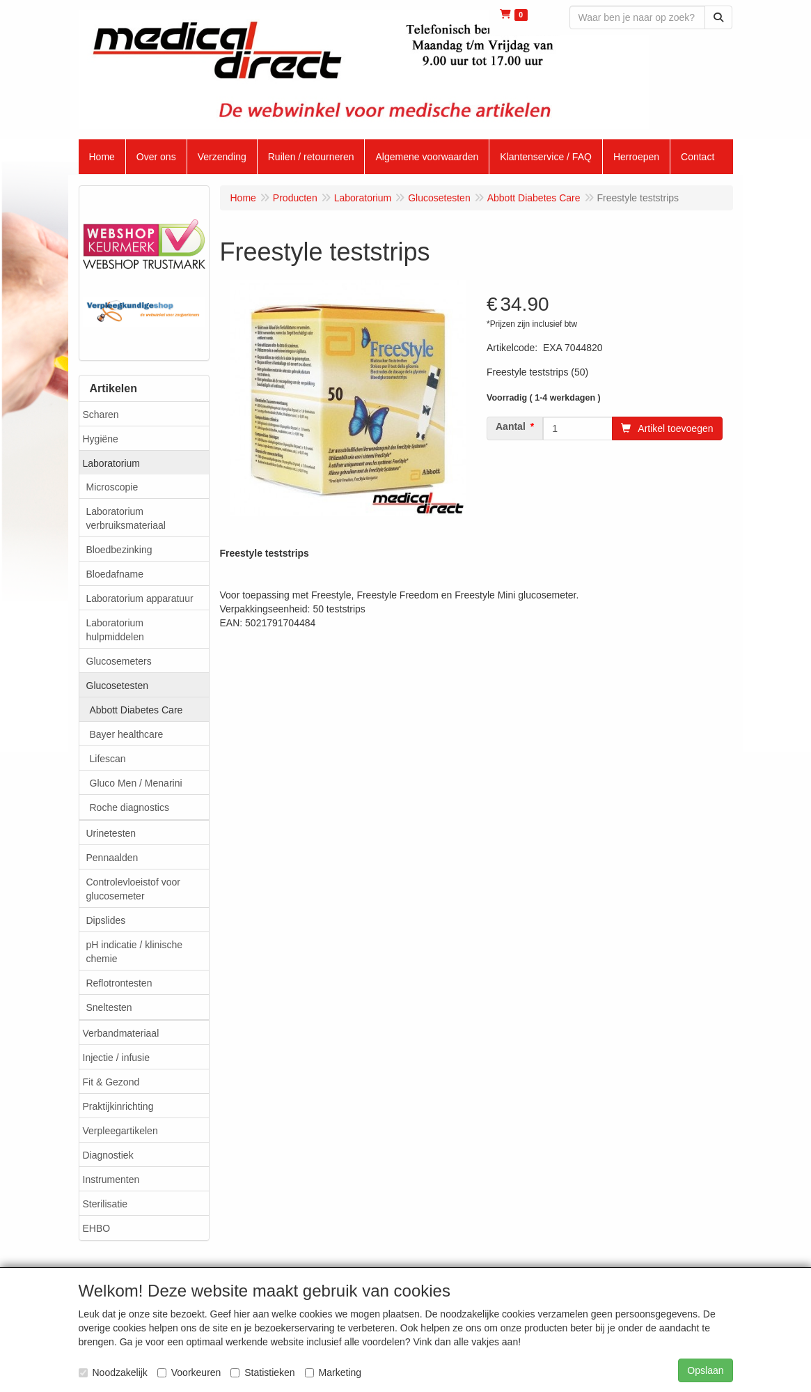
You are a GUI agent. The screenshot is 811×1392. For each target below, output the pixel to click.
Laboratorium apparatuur (140, 598)
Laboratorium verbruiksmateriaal (126, 518)
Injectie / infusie (116, 1057)
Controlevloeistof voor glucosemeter (133, 889)
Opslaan (705, 1370)
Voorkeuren (189, 1372)
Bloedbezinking (119, 549)
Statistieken (262, 1372)
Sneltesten (109, 1007)
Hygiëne (100, 438)
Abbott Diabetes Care (136, 710)
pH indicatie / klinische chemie (134, 951)
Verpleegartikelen (120, 1130)
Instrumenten (111, 1179)
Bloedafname (115, 574)
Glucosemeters (119, 661)
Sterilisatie (105, 1203)
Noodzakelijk (113, 1372)
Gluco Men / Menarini (136, 783)
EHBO (97, 1228)
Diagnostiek (108, 1155)
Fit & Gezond (111, 1082)
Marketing (333, 1372)
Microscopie (112, 487)
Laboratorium (112, 463)
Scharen (101, 414)
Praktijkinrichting (118, 1106)
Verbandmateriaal (121, 1033)
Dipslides (106, 920)
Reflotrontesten (119, 983)
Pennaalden (112, 857)
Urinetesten (111, 833)
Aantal (511, 426)
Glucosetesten (117, 685)
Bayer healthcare (127, 734)
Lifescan (108, 758)
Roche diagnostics (129, 807)
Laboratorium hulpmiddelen (115, 629)
